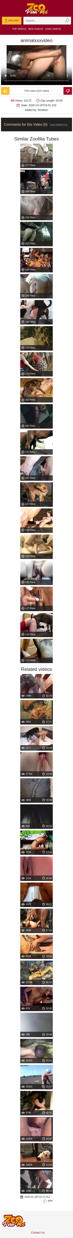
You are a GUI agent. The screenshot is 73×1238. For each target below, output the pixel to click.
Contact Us (38, 1232)
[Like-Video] (5, 91)
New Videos (35, 29)
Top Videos (19, 29)
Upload (11, 21)
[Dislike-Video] (67, 91)
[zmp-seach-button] (67, 21)
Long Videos (53, 29)
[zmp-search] (47, 21)
